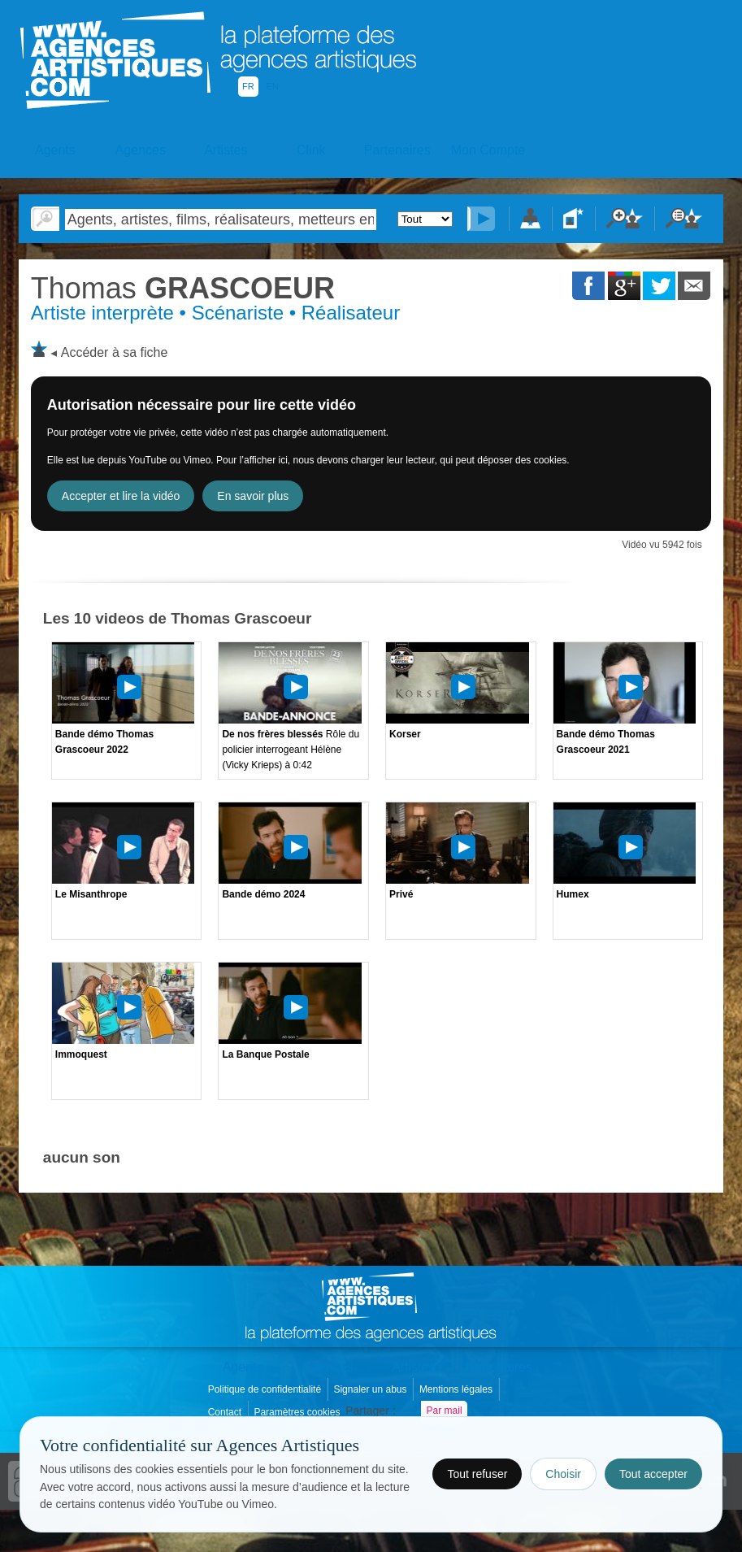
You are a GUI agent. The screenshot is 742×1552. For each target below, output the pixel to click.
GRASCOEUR (183, 288)
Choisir (563, 1473)
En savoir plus (253, 495)
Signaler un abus (371, 1389)
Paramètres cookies (298, 1412)
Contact (226, 1412)
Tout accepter (653, 1473)
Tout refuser (477, 1473)
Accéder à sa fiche (114, 352)
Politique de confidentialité (266, 1389)
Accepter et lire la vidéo (121, 495)
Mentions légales (457, 1389)
